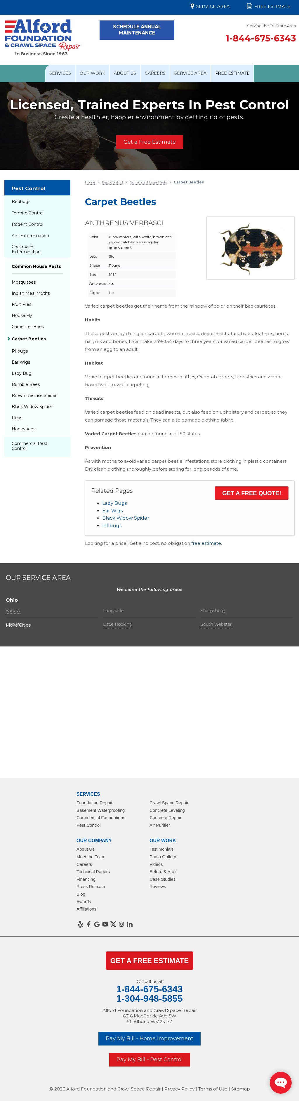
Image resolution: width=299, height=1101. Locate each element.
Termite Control (28, 213)
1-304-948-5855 (149, 998)
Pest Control (28, 188)
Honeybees (23, 428)
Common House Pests (36, 266)
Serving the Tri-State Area (271, 25)
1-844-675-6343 (261, 38)
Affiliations (86, 908)
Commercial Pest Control (29, 446)
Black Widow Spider (125, 518)
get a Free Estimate (149, 961)
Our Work (92, 73)
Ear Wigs (112, 511)
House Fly (22, 315)
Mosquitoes (24, 282)
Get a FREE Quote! (251, 493)
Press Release (91, 886)
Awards (84, 901)
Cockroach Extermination (26, 249)
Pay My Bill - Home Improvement (149, 1038)
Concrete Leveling (167, 810)
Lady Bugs (114, 503)
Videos (156, 864)
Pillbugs (111, 525)
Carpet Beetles (29, 338)
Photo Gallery (163, 856)
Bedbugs (21, 201)
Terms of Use (212, 1089)
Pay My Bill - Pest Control (150, 1059)
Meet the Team (91, 856)
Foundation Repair (94, 802)
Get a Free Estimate (150, 142)
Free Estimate (268, 6)
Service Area (210, 6)
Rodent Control (27, 224)
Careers (155, 73)
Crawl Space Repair (169, 802)
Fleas (17, 417)
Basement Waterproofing (101, 810)
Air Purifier (160, 825)
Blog (81, 894)
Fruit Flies (21, 304)
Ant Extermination (30, 235)
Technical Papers (93, 871)
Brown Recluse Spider (34, 395)
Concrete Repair (165, 817)
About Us (125, 73)
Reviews (158, 886)
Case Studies (162, 879)
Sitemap (240, 1089)
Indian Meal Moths (31, 293)
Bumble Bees (26, 384)
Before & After (163, 871)
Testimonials (162, 849)
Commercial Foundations (101, 817)
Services (60, 73)
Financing (86, 879)
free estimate (206, 543)
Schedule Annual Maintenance (137, 30)
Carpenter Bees (28, 326)
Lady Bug (22, 373)
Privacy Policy (179, 1089)
